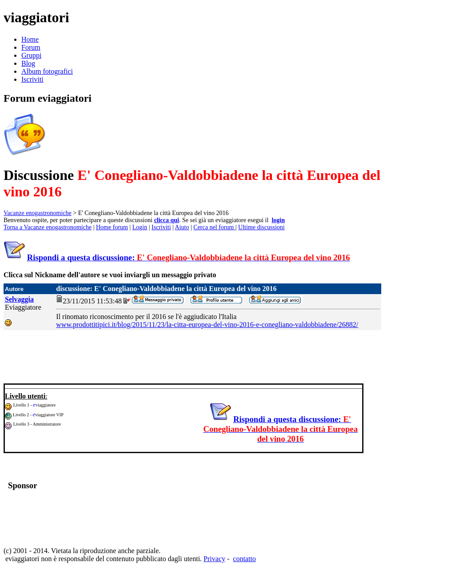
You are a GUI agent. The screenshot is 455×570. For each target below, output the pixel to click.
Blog (28, 63)
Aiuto (182, 227)
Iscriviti (32, 79)
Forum (30, 47)
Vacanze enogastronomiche (38, 213)
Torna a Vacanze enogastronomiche (48, 227)
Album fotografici (47, 71)
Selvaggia (19, 299)
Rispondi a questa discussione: (188, 257)
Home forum (112, 227)
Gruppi (31, 55)
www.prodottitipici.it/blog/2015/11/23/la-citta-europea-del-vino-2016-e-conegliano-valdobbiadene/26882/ (207, 324)
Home (30, 39)
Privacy (214, 558)
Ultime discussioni (261, 227)
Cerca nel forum (214, 227)
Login (139, 227)
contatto (244, 558)
